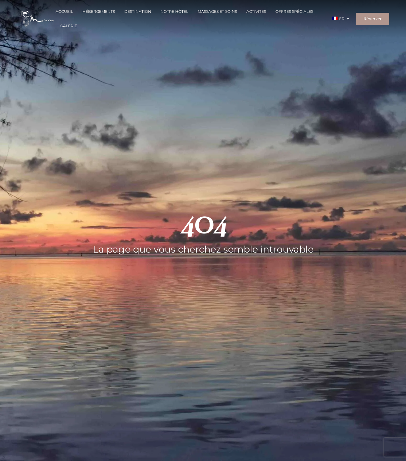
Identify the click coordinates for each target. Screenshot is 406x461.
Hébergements (98, 11)
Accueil (64, 11)
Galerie (68, 25)
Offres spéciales (294, 11)
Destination (137, 11)
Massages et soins (217, 11)
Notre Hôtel (174, 11)
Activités (256, 11)
